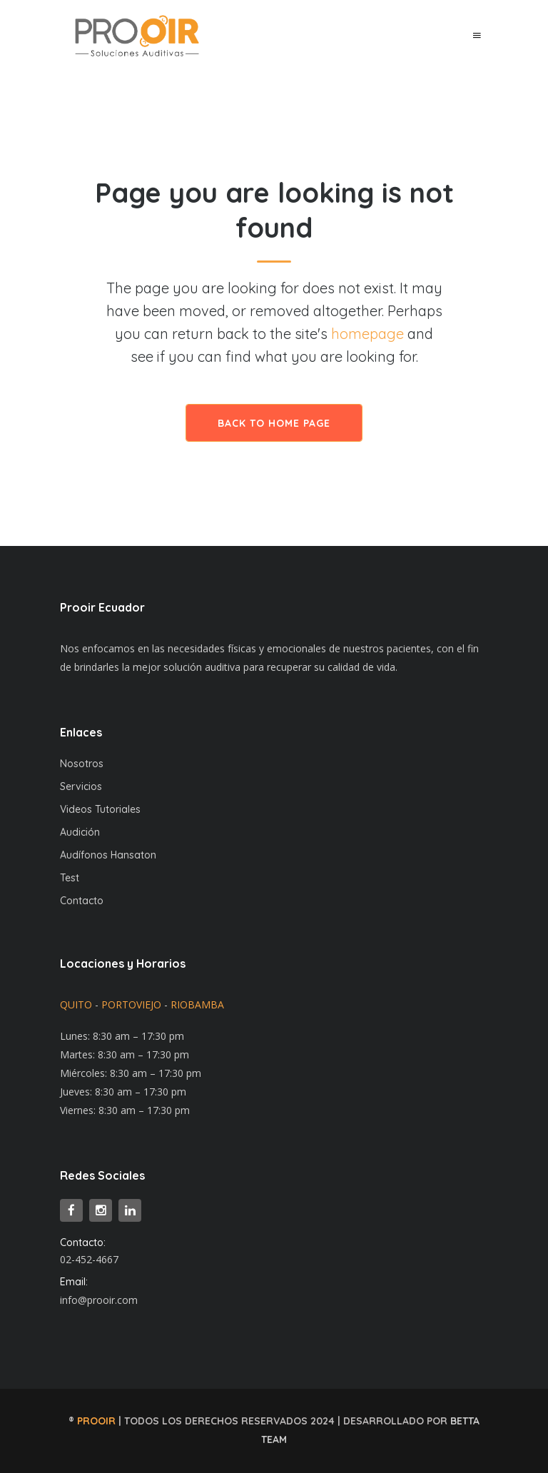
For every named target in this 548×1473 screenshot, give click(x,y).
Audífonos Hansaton (108, 855)
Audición (80, 832)
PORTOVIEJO (131, 1004)
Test (69, 877)
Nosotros (81, 763)
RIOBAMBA (197, 1004)
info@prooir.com (99, 1300)
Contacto (81, 900)
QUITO (76, 1004)
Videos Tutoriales (100, 809)
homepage (367, 334)
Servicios (81, 786)
